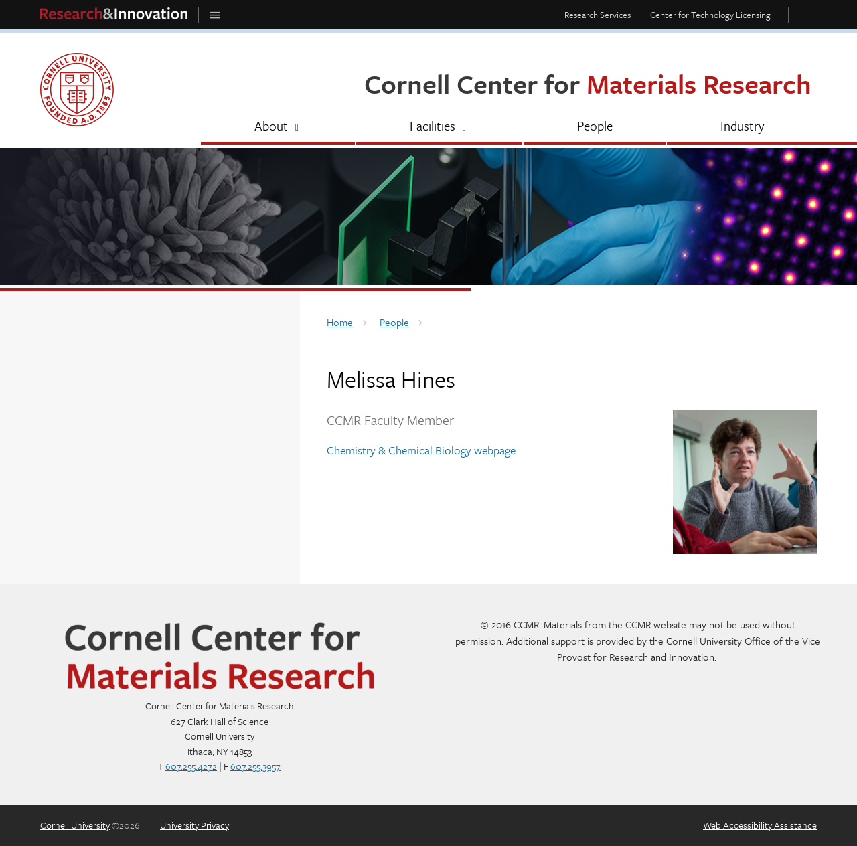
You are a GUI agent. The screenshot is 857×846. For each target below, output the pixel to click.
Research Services (597, 14)
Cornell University (75, 825)
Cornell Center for (587, 83)
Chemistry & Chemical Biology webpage (421, 450)
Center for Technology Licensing (710, 14)
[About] (278, 127)
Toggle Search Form (806, 14)
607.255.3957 (255, 766)
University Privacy (194, 825)
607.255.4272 (191, 766)
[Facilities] (439, 127)
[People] (595, 127)
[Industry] (742, 127)
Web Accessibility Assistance (760, 825)
